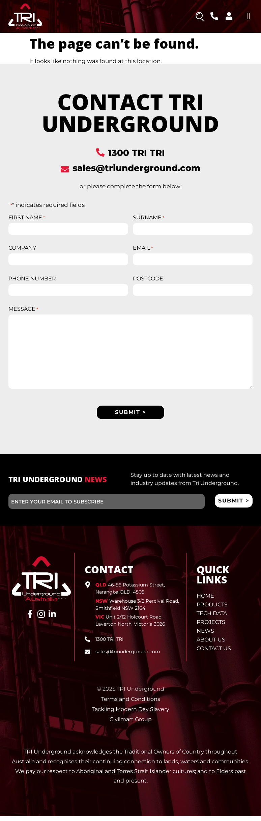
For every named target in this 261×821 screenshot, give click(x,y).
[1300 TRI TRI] (100, 152)
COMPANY (22, 249)
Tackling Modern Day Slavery (130, 714)
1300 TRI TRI (136, 152)
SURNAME (148, 217)
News (205, 635)
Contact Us (214, 653)
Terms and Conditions (130, 704)
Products (212, 609)
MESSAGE (23, 313)
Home (205, 600)
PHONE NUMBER (32, 281)
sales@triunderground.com (136, 168)
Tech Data (212, 618)
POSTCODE (148, 281)
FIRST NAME (26, 217)
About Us (211, 644)
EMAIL (143, 249)
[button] (248, 16)
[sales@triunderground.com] (65, 169)
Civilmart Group (131, 724)
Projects (211, 627)
